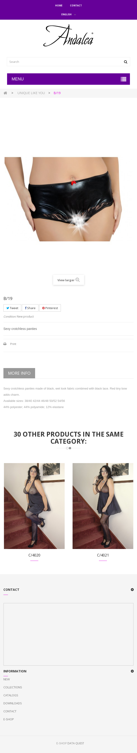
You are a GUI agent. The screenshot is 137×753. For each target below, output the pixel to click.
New (6, 679)
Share (30, 308)
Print (13, 344)
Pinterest (50, 308)
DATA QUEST (75, 743)
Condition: (9, 316)
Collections (12, 687)
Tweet (12, 308)
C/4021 (103, 555)
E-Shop (8, 719)
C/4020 (34, 555)
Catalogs (10, 695)
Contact (76, 5)
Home (58, 5)
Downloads (12, 703)
